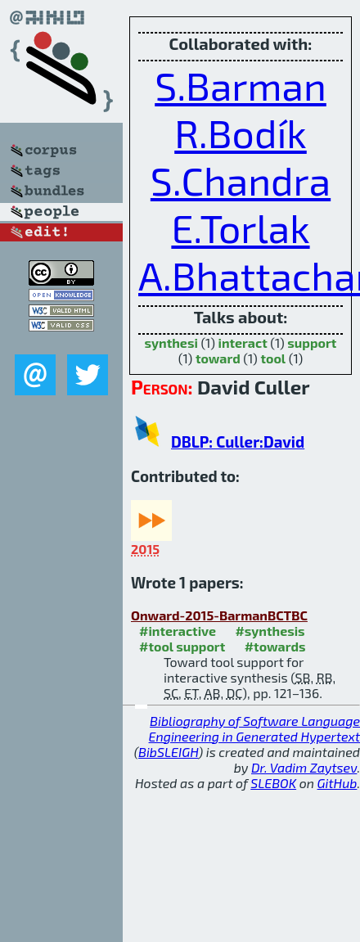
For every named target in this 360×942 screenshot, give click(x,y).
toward (218, 358)
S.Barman (240, 85)
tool (273, 358)
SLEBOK (273, 783)
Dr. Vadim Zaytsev (304, 767)
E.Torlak (240, 227)
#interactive (177, 630)
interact (242, 342)
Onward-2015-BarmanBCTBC (219, 615)
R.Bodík (240, 132)
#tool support (182, 646)
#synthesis (269, 630)
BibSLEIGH (168, 751)
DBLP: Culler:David (237, 441)
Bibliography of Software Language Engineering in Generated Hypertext (254, 728)
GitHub (337, 783)
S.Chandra (241, 180)
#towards (275, 646)
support (311, 342)
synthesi (171, 342)
